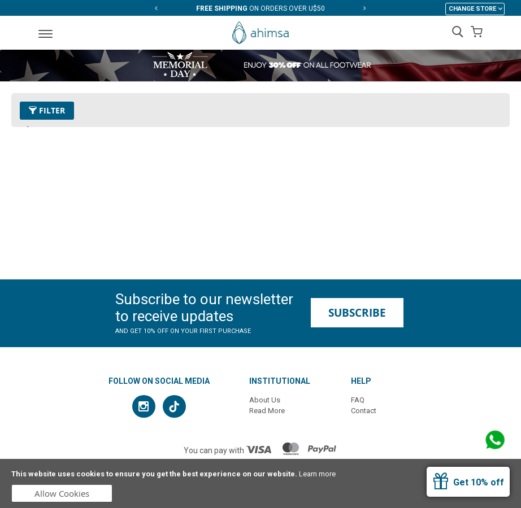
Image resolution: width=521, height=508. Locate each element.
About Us (264, 400)
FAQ (357, 400)
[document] (260, 483)
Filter (47, 110)
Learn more (317, 474)
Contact (363, 410)
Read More (267, 410)
